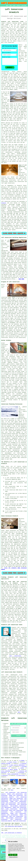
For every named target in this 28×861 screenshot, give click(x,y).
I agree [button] (10, 854)
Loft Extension (16, 811)
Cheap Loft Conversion (16, 795)
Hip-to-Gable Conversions (18, 805)
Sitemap (2, 845)
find (7, 674)
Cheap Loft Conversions (18, 801)
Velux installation (12, 774)
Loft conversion (5, 201)
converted (14, 128)
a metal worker (13, 769)
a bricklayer (20, 772)
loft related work (19, 661)
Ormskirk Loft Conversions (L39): (12, 21)
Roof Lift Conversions (16, 816)
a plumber (22, 760)
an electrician (20, 775)
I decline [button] (15, 854)
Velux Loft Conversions (16, 810)
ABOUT (14, 5)
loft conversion (12, 187)
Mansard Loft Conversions (9, 814)
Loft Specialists (6, 807)
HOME (7, 5)
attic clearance (5, 771)
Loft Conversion (10, 792)
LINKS (10, 5)
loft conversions (15, 655)
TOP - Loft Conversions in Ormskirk (11, 832)
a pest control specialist (17, 765)
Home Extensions (14, 799)
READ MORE (21, 279)
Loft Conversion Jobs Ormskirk (13, 826)
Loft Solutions (21, 802)
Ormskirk (3, 202)
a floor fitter (12, 762)
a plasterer (4, 775)
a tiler (9, 766)
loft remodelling (21, 637)
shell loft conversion (7, 146)
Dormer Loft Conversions (14, 794)
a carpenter (23, 763)
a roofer (21, 768)
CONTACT (18, 5)
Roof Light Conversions (9, 808)
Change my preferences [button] (13, 857)
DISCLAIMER (24, 5)
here (19, 712)
